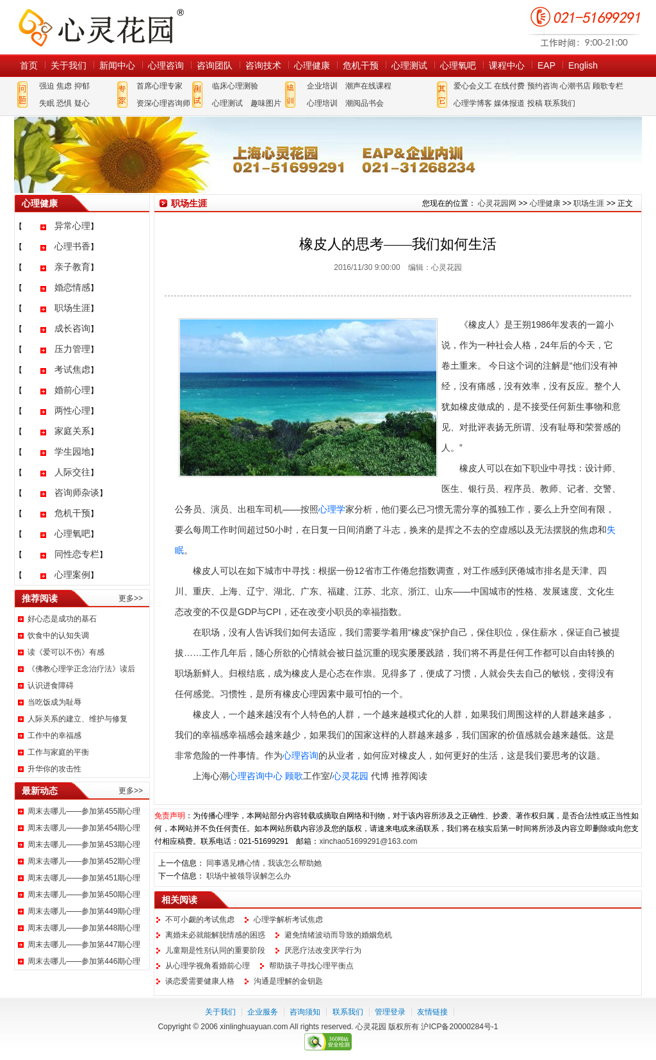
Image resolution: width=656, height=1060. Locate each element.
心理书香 (72, 246)
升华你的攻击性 (54, 768)
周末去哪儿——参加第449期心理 (84, 911)
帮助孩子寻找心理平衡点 (311, 965)
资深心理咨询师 (163, 103)
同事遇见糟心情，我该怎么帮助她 (264, 863)
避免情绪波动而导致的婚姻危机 (338, 934)
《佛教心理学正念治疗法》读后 (81, 668)
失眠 (46, 103)
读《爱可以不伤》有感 (66, 652)
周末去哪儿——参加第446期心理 (84, 961)
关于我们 (68, 65)
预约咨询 (542, 85)
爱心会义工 (473, 85)
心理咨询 (166, 65)
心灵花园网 (100, 27)
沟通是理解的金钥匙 (288, 981)
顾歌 (294, 776)
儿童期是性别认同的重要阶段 (215, 950)
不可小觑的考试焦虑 (199, 919)
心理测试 (409, 65)
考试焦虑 (72, 369)
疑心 (82, 103)
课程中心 (507, 65)
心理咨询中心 (256, 776)
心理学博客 (473, 103)
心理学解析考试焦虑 (288, 919)
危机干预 (361, 65)
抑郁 (82, 85)
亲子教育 (72, 267)
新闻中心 (117, 65)
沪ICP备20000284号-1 (459, 1026)
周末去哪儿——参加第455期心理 (84, 811)
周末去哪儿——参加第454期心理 (84, 827)
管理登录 (390, 1011)
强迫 (46, 85)
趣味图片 (265, 103)
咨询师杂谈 (76, 492)
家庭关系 (72, 431)
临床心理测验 (235, 85)
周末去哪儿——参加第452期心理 (84, 861)
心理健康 (312, 65)
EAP (546, 65)
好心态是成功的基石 (62, 618)
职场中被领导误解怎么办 (248, 875)
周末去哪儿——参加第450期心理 (84, 894)
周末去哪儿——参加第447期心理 (84, 944)
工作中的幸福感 (54, 735)
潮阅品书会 (364, 103)
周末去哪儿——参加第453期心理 (84, 844)
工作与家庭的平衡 (58, 752)
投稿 (535, 103)
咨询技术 (263, 65)
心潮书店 (575, 85)
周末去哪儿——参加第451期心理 (84, 877)
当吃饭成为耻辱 (54, 702)
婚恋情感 (72, 287)
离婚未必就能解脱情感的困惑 (215, 934)
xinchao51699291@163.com (368, 841)
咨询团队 (215, 65)
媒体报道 (509, 103)
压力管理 (72, 349)
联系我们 (560, 103)
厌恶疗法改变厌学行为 (322, 950)
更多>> (131, 598)
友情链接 (432, 1011)
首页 (29, 65)
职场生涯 (72, 308)
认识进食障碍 (51, 685)
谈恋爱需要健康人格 (199, 981)
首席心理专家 (159, 85)
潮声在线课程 (368, 85)
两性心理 (72, 410)
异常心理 (72, 226)
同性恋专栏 (76, 554)
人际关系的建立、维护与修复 (77, 718)
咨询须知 (305, 1011)
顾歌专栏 (608, 85)
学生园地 (72, 451)
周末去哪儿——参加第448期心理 (84, 927)
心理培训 (322, 103)
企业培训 (322, 85)
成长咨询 (72, 328)
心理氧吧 (458, 65)
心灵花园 (350, 776)
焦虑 (64, 85)
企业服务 (262, 1011)
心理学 (331, 509)
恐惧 (64, 103)
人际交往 (72, 472)
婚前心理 (72, 390)
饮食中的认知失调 (58, 635)
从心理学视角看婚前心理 (207, 965)
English (583, 65)
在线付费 (509, 85)
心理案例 (72, 574)
